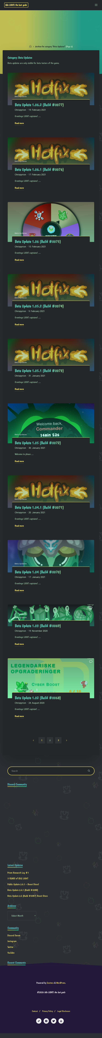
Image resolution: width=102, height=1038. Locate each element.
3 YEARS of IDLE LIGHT (18, 881)
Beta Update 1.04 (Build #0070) (38, 573)
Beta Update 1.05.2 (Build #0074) (39, 307)
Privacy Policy (47, 1016)
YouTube (11, 956)
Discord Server (14, 939)
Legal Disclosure (63, 1016)
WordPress (60, 987)
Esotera (49, 987)
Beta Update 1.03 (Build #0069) (38, 627)
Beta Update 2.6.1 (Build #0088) (23, 893)
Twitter (11, 951)
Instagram (12, 945)
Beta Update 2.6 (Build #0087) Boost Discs (28, 899)
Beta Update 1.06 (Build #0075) (38, 242)
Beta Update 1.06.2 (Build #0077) (39, 105)
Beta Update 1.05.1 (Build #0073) (39, 371)
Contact (35, 1016)
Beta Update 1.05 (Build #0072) (38, 444)
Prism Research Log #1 (18, 876)
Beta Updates (21, 97)
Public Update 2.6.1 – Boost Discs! (23, 887)
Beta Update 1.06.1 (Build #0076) (39, 170)
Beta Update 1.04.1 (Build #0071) (39, 508)
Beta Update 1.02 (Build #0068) (38, 700)
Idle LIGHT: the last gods (17, 4)
